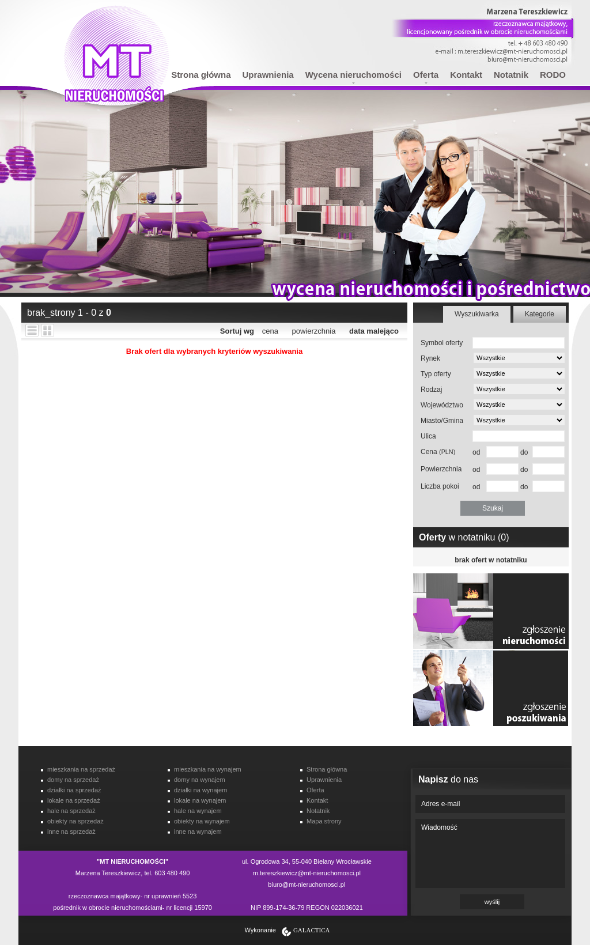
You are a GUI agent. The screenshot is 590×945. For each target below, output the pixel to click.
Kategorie (539, 314)
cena (270, 331)
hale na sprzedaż (71, 810)
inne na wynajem (198, 831)
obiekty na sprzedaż (75, 821)
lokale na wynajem (200, 800)
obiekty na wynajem (202, 821)
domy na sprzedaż (73, 779)
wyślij (492, 901)
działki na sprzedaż (74, 790)
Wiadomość (490, 853)
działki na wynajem (200, 790)
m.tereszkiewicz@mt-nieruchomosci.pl (307, 873)
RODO (553, 75)
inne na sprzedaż (71, 831)
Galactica (311, 930)
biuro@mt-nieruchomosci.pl (306, 884)
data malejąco (374, 331)
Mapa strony (324, 821)
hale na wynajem (198, 810)
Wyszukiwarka (477, 314)
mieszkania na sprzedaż (81, 769)
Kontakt (466, 75)
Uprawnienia (268, 75)
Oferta (425, 75)
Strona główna (200, 75)
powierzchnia (314, 331)
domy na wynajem (199, 779)
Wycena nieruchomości (353, 75)
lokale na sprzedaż (73, 800)
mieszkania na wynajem (207, 769)
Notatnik (511, 75)
